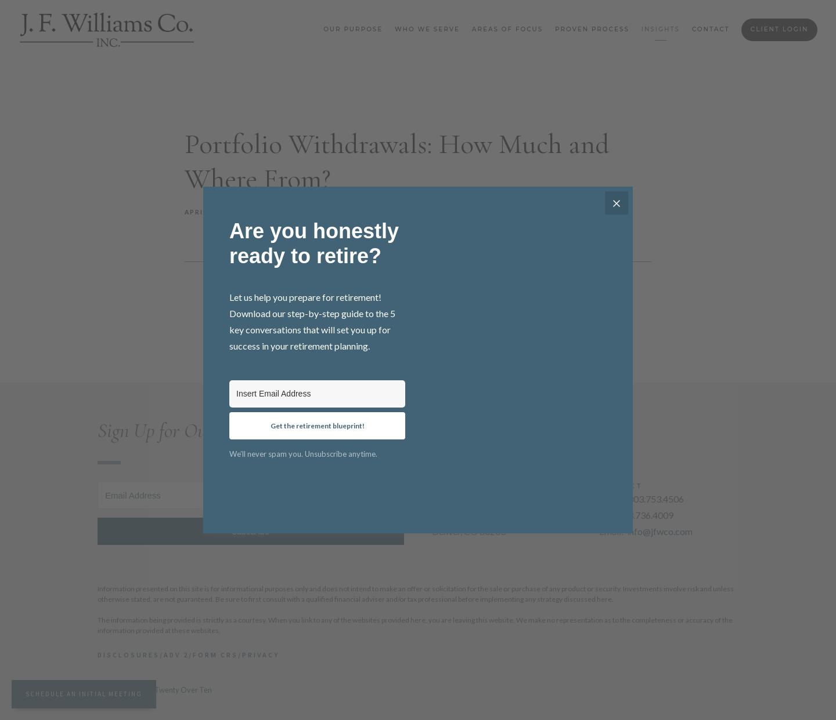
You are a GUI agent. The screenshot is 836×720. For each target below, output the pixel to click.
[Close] (616, 202)
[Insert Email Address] (317, 394)
